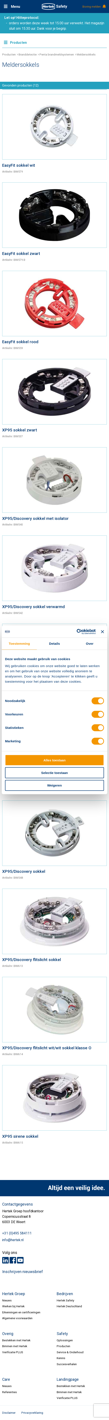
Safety (62, 1334)
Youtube (20, 1260)
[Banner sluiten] (102, 631)
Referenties (9, 1392)
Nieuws (7, 1300)
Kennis (61, 1358)
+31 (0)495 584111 (17, 1233)
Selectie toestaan (54, 773)
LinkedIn (5, 1260)
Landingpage (68, 1379)
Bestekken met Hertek (16, 1340)
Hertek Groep (13, 1294)
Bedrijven (65, 1294)
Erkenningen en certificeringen (21, 1312)
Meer (54, 42)
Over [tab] (90, 643)
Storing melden (94, 6)
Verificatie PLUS (12, 1352)
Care (6, 1379)
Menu (15, 7)
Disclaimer (8, 1412)
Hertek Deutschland (69, 1306)
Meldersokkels (86, 54)
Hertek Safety (65, 1300)
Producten (9, 54)
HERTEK (54, 6)
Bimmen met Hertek (14, 1346)
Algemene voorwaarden (17, 1318)
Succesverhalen (67, 1364)
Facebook (13, 1260)
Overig (7, 1334)
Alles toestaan (54, 760)
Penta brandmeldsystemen (56, 54)
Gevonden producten (20, 85)
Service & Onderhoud (70, 1352)
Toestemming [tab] (19, 643)
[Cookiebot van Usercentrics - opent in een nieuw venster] (77, 631)
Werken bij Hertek (13, 1306)
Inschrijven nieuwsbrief (22, 1272)
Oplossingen (65, 1340)
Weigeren (54, 785)
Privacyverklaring (32, 1412)
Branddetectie (28, 54)
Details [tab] (54, 643)
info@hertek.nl (13, 1240)
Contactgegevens (17, 1204)
